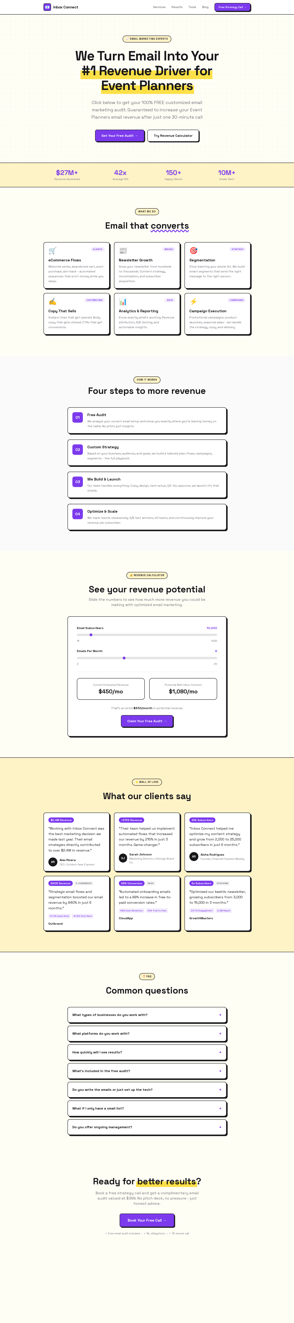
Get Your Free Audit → (119, 135)
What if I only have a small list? (147, 1108)
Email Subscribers (90, 628)
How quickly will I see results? (147, 1052)
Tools (192, 7)
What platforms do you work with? (147, 1034)
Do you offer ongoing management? (147, 1127)
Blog (205, 7)
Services (159, 7)
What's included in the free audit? (147, 1071)
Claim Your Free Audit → (147, 721)
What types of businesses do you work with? (147, 1015)
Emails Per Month (90, 651)
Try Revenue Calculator (173, 135)
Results (177, 7)
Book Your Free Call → (147, 1220)
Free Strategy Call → (232, 7)
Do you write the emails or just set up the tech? (147, 1090)
